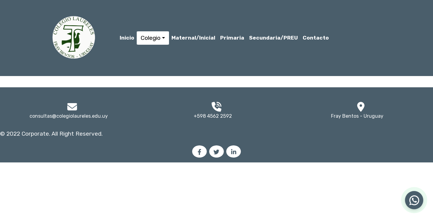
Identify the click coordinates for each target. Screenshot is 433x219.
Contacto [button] (316, 38)
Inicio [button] (127, 38)
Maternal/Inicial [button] (193, 38)
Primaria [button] (232, 38)
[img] (360, 107)
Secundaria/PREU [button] (273, 38)
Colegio (150, 37)
